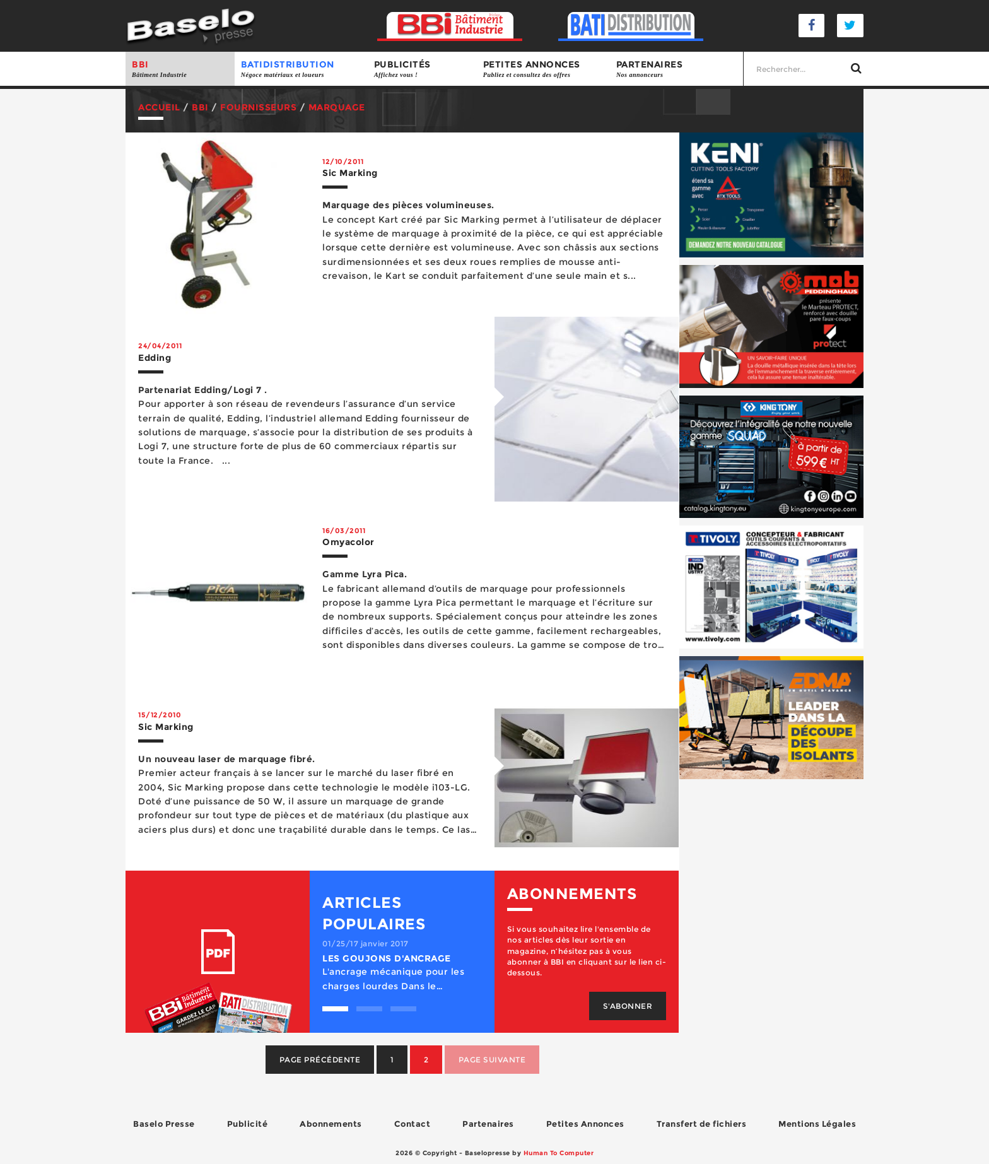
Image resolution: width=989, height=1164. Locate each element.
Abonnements (331, 1124)
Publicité (247, 1124)
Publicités (422, 69)
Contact (412, 1124)
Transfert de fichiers (702, 1124)
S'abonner (628, 1006)
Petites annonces (543, 69)
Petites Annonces (585, 1124)
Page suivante (492, 1059)
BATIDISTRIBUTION (301, 69)
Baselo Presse (164, 1124)
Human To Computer (559, 1153)
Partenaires (676, 69)
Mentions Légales (817, 1124)
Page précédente (320, 1059)
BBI (180, 69)
